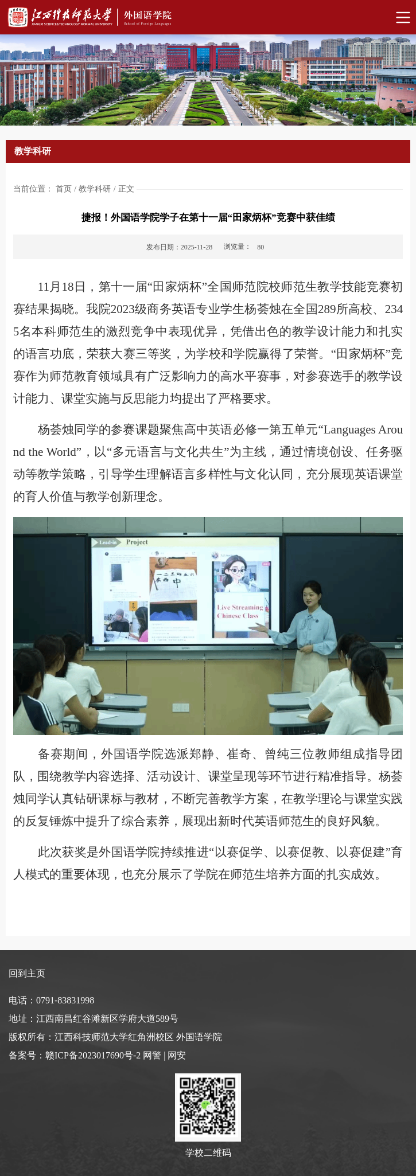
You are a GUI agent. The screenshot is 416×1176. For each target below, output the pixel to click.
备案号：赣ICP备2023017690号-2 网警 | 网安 (97, 1055)
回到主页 (27, 973)
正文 (126, 189)
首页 (64, 189)
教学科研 (95, 189)
